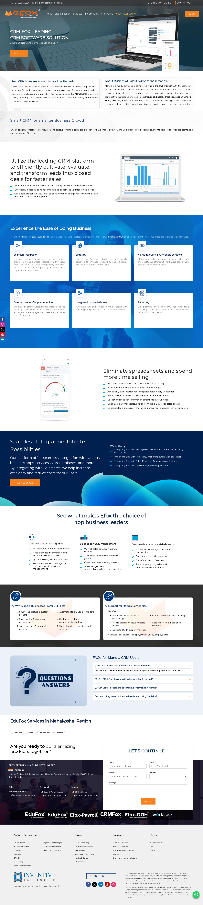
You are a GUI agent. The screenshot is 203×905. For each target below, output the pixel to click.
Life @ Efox (154, 3)
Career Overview (156, 843)
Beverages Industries (121, 847)
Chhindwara (44, 733)
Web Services (80, 850)
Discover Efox (62, 14)
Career (168, 3)
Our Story (17, 886)
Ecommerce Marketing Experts (125, 858)
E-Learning (18, 862)
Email (151, 762)
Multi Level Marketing (22, 866)
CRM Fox (17, 854)
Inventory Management (51, 850)
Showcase (107, 14)
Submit (148, 801)
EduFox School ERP (21, 843)
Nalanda (59, 733)
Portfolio (35, 886)
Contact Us (183, 3)
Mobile (111, 772)
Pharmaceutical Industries (123, 850)
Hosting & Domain (82, 858)
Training (153, 850)
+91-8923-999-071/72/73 (51, 792)
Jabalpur (18, 733)
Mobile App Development (84, 854)
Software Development (84, 847)
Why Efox (26, 886)
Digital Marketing (82, 843)
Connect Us (101, 876)
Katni (30, 733)
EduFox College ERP (21, 847)
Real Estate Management (52, 847)
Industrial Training (126, 14)
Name (111, 762)
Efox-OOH (18, 858)
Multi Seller (117, 854)
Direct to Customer (120, 843)
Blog (191, 14)
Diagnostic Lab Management (53, 843)
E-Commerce (92, 14)
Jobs (152, 847)
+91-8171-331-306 (78, 792)
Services (77, 14)
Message (112, 783)
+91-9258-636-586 (17, 791)
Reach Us (53, 886)
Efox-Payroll (18, 850)
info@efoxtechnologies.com (21, 795)
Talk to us (19, 53)
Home (49, 14)
